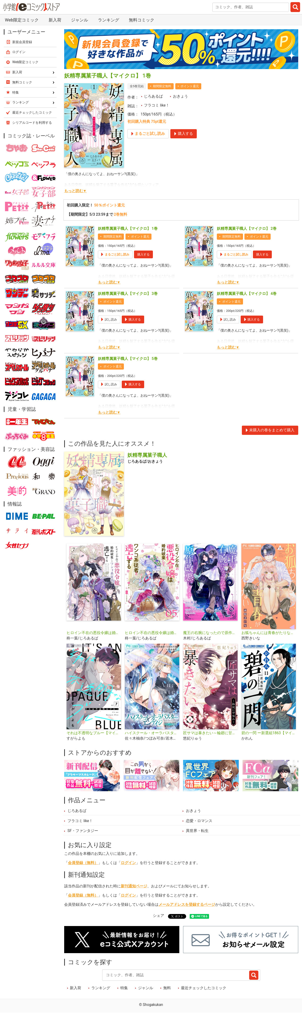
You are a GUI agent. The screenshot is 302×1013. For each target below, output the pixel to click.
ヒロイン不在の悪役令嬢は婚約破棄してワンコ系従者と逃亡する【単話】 (152, 633)
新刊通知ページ (134, 886)
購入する (143, 254)
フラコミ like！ (156, 105)
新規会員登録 (22, 42)
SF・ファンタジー (82, 831)
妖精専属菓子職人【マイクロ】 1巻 (128, 228)
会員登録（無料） (83, 863)
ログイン (128, 863)
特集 (124, 988)
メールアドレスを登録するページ (187, 904)
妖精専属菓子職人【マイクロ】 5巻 (128, 359)
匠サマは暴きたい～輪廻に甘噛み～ (210, 733)
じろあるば (153, 96)
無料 (167, 988)
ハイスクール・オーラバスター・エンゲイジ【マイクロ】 (152, 733)
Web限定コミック (22, 19)
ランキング (108, 19)
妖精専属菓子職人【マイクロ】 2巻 (247, 228)
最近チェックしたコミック (203, 988)
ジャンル (79, 19)
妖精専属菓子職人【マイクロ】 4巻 (247, 294)
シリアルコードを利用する (32, 122)
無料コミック (141, 19)
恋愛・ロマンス (199, 821)
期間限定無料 (162, 86)
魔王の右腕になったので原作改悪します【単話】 (210, 633)
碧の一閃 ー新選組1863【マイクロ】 (268, 733)
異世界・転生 (197, 831)
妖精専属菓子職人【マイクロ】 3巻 (128, 294)
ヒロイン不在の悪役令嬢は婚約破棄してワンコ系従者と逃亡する (94, 633)
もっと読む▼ (75, 191)
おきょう (180, 96)
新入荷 (55, 19)
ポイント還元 (189, 86)
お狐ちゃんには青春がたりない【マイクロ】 (268, 633)
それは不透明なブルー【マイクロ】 (94, 733)
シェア (158, 916)
